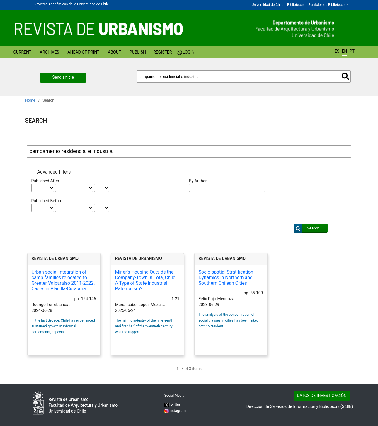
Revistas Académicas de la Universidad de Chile (71, 4)
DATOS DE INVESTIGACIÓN (322, 395)
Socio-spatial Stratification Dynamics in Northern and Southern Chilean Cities (226, 277)
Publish (138, 52)
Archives (49, 52)
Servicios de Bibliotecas (326, 5)
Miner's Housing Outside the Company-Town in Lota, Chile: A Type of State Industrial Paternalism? (146, 280)
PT (352, 51)
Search (345, 76)
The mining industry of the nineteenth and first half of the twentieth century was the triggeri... (144, 326)
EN (344, 51)
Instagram (175, 410)
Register (162, 52)
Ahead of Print (83, 52)
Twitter (172, 404)
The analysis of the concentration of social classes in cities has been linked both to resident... (229, 320)
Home (30, 100)
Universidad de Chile (267, 5)
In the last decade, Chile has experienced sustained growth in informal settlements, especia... (63, 326)
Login (189, 52)
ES (337, 51)
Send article (63, 77)
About (114, 52)
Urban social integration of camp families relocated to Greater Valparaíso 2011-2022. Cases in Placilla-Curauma (63, 280)
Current (22, 52)
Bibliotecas (295, 5)
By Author (198, 180)
